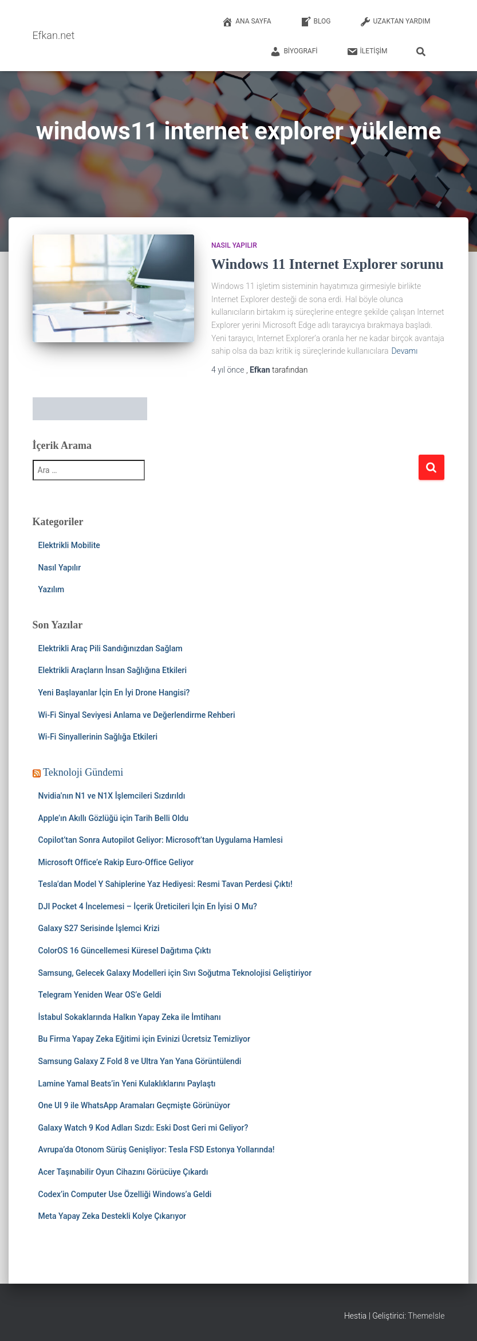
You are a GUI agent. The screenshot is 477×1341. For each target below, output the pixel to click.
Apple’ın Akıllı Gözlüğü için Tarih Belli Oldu (113, 818)
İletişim (367, 51)
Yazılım (51, 589)
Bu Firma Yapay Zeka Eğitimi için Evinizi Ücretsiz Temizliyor (144, 1038)
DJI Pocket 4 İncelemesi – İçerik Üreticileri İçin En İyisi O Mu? (147, 906)
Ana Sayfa (246, 22)
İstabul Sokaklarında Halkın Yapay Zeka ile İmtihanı (129, 1017)
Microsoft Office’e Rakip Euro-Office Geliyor (116, 862)
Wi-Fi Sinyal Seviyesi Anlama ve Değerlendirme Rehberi (136, 715)
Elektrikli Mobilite (69, 545)
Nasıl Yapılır (234, 245)
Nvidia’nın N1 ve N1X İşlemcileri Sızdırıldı (112, 795)
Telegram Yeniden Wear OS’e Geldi (99, 994)
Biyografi (293, 51)
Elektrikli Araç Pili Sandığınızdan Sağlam (110, 648)
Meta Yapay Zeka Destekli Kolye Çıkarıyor (112, 1216)
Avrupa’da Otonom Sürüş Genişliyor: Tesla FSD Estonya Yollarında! (156, 1149)
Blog (315, 22)
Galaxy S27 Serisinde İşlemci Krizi (99, 928)
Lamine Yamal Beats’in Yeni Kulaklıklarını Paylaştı (127, 1083)
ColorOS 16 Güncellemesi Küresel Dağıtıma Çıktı (124, 950)
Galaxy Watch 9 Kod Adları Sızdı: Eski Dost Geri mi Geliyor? (143, 1127)
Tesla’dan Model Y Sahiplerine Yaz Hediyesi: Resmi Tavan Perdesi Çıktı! (165, 884)
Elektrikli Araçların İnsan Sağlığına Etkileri (112, 670)
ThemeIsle (426, 1315)
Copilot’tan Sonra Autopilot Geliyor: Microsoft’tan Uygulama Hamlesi (160, 840)
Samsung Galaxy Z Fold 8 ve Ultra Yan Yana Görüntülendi (140, 1061)
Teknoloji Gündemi (83, 772)
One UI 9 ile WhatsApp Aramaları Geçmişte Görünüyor (134, 1105)
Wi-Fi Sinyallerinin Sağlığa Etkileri (98, 736)
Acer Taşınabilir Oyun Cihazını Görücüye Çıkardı (123, 1171)
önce (228, 369)
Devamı (404, 350)
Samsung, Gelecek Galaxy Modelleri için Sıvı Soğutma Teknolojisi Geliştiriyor (175, 973)
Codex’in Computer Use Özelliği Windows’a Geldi (125, 1194)
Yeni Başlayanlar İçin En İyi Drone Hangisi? (114, 692)
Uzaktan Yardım (395, 22)
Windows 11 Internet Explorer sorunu (327, 264)
